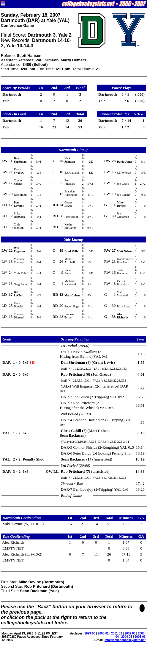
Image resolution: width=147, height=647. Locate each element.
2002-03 (129, 633)
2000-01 (103, 633)
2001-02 (116, 633)
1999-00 (89, 633)
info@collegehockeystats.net (125, 640)
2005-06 (140, 636)
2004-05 (126, 636)
